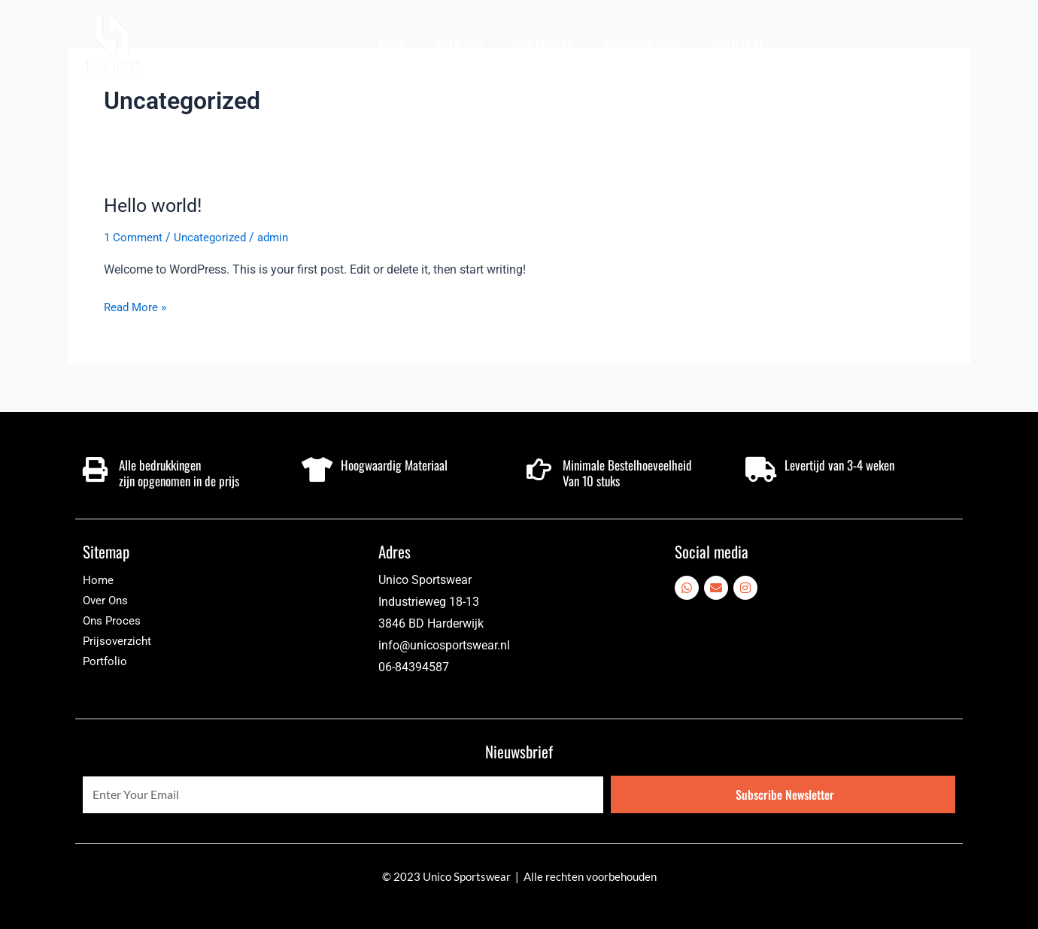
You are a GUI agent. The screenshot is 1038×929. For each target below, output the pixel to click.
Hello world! (156, 205)
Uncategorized (215, 237)
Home (392, 45)
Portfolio (737, 45)
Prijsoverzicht (642, 45)
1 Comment (134, 237)
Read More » (137, 306)
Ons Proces (543, 45)
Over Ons (459, 45)
